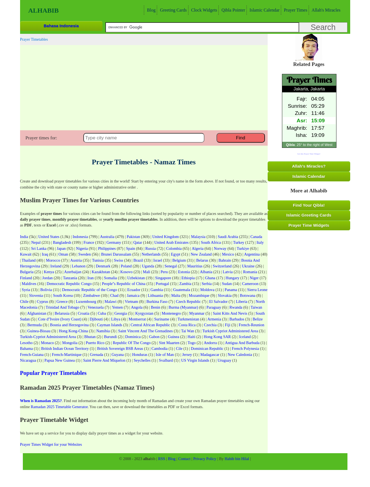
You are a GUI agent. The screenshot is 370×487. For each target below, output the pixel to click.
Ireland (55, 266)
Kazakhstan (101, 272)
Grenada (96, 354)
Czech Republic (188, 301)
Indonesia (80, 236)
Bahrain (224, 260)
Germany (113, 242)
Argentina (252, 254)
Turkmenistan (188, 319)
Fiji (228, 325)
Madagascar (209, 354)
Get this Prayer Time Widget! (308, 154)
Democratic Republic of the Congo (89, 289)
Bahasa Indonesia (61, 25)
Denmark (103, 266)
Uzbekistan (136, 278)
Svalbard (166, 360)
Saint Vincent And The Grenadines (145, 331)
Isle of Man (165, 354)
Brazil (138, 260)
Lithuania (155, 295)
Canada (256, 236)
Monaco (47, 343)
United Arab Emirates (171, 242)
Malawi (111, 301)
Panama (230, 289)
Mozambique (199, 295)
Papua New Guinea (60, 360)
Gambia (156, 289)
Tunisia (97, 260)
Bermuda (34, 325)
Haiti (192, 336)
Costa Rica (187, 325)
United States (48, 236)
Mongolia (70, 343)
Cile (179, 348)
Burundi (110, 336)
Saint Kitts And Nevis (230, 313)
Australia (107, 236)
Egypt (175, 254)
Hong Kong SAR (217, 336)
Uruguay (224, 360)
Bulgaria (27, 272)
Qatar (137, 242)
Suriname (161, 319)
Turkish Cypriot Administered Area (230, 331)
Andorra (210, 343)
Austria (76, 260)
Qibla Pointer (232, 10)
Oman (63, 254)
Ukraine (248, 266)
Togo (192, 343)
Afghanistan (36, 313)
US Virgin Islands (195, 360)
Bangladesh (62, 242)
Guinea (173, 336)
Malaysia (198, 236)
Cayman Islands (109, 325)
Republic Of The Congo (132, 343)
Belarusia (62, 313)
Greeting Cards (172, 10)
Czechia (210, 325)
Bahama (26, 348)
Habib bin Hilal (237, 458)
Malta (175, 295)
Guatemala (181, 289)
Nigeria (82, 248)
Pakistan (133, 236)
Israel (157, 260)
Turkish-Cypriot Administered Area (48, 336)
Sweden (84, 254)
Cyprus (42, 301)
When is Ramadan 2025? (41, 401)
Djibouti (96, 319)
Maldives (29, 283)
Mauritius (195, 266)
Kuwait (26, 254)
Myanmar (197, 313)
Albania (206, 272)
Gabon (154, 336)
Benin (155, 307)
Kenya (49, 272)
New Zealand (201, 254)
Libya (115, 319)
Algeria (198, 248)
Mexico (228, 254)
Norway (220, 248)
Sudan (227, 283)
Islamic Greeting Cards (308, 215)
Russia (150, 248)
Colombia (174, 248)
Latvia (228, 272)
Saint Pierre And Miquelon (104, 360)
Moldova (207, 289)
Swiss (118, 260)
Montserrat (137, 319)
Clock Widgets (203, 10)
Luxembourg (86, 301)
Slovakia (225, 295)
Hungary (232, 278)
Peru (164, 272)
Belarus (202, 260)
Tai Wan (187, 331)
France (88, 242)
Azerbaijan (72, 272)
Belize (258, 319)
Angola (136, 307)
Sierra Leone (257, 289)
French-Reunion (251, 325)
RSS (161, 458)
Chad (114, 295)
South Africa (211, 242)
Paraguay (214, 307)
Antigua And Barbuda (242, 343)
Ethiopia (188, 278)
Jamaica (133, 295)
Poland (126, 266)
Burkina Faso (157, 301)
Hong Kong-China (73, 331)
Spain (130, 248)
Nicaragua (28, 360)
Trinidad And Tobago (62, 307)
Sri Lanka (38, 248)
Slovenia (36, 295)
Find (240, 137)
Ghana (210, 278)
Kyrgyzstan (144, 313)
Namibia (103, 331)
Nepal (35, 242)
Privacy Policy (204, 458)
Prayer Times (295, 10)
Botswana (247, 295)
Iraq (45, 254)
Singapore (163, 278)
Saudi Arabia (228, 236)
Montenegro (171, 313)
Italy (260, 242)
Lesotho (26, 343)
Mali (146, 272)
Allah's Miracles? (309, 166)
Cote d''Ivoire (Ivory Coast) (59, 319)
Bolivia (46, 289)
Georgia (120, 313)
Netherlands (151, 254)
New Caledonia (240, 354)
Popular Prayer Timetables (53, 373)
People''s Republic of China (124, 283)
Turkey (238, 242)
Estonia (184, 272)
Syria (26, 289)
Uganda (148, 266)
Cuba (102, 313)
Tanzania (70, 278)
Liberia (241, 301)
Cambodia (159, 348)
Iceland (245, 336)
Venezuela (95, 307)
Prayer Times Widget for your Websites (51, 444)
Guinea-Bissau (38, 331)
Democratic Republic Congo (69, 283)
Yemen (117, 307)
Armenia (214, 319)
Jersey (187, 354)
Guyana (117, 354)
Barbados (236, 319)
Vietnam (131, 301)
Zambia (185, 283)
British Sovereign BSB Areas (120, 348)
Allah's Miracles (325, 10)
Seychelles (142, 360)
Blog (150, 10)
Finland (26, 278)
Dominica (133, 336)
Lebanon (79, 266)
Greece (61, 301)
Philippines (107, 248)
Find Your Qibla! (309, 205)
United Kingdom (165, 236)
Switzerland (222, 266)
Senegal (171, 266)
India (24, 236)
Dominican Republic (207, 348)
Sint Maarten (169, 343)
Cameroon (250, 283)
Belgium (179, 260)
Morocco (53, 260)
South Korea (63, 295)
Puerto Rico (95, 343)
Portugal (162, 283)
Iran (90, 278)
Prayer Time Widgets (309, 225)
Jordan (47, 278)
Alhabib (43, 10)
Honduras (139, 354)
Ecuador (134, 289)
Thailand (29, 260)
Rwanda (235, 307)
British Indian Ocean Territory (65, 348)
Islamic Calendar (263, 10)
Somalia (110, 278)
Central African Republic (150, 325)
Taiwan (256, 307)
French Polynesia (245, 348)
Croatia (83, 313)
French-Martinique (67, 354)
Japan (61, 248)
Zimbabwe (91, 295)
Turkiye (243, 248)
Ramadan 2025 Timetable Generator (59, 407)
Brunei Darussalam (116, 254)
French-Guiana (32, 354)
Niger (254, 278)
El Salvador (218, 301)
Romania (250, 272)
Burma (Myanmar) (183, 307)
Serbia (207, 283)
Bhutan (89, 336)
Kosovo (126, 272)
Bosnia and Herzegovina (69, 325)
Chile (24, 301)
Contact (184, 458)
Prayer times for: (41, 137)
